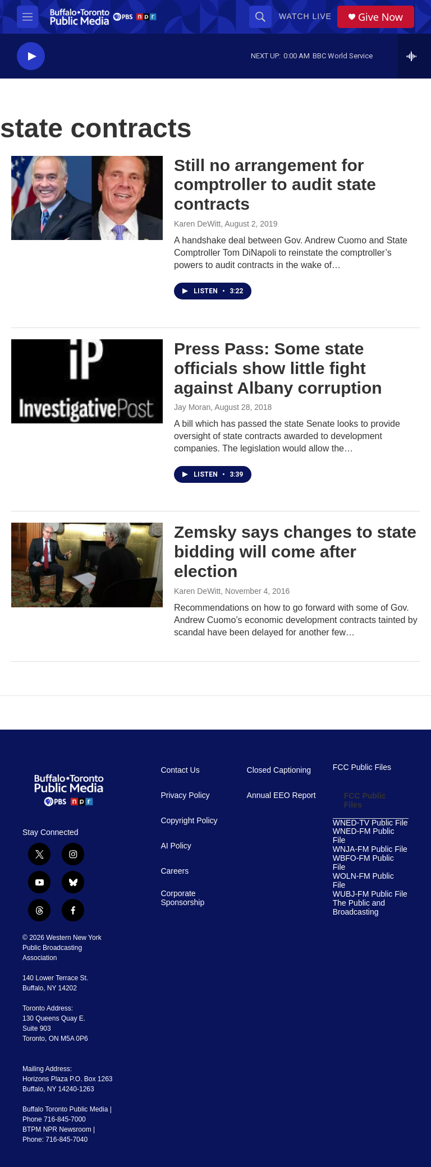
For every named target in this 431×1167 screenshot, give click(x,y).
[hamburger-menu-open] (27, 17)
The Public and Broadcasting (359, 907)
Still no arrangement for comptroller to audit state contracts (275, 185)
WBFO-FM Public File (363, 862)
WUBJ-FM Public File (370, 894)
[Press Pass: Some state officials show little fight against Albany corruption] (87, 381)
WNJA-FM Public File (370, 849)
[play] (31, 56)
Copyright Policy (189, 821)
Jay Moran (192, 407)
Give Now (380, 17)
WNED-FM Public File (364, 836)
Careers (175, 871)
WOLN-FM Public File (363, 880)
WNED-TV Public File (370, 823)
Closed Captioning (279, 770)
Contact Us (180, 770)
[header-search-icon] (260, 17)
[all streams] (414, 56)
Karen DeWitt (197, 223)
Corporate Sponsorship (182, 898)
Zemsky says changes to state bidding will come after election (295, 551)
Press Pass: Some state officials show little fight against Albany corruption (278, 368)
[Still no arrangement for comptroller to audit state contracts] (87, 198)
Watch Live (305, 16)
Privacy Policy (185, 795)
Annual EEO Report (281, 795)
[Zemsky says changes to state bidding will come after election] (87, 565)
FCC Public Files (362, 767)
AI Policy (176, 846)
